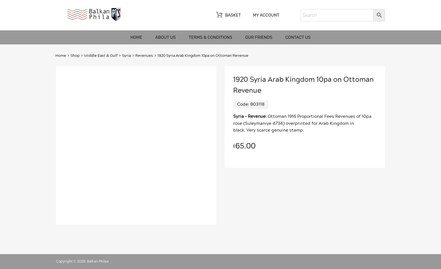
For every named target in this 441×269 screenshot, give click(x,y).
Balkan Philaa (98, 261)
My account (266, 15)
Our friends (258, 37)
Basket (228, 15)
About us (165, 37)
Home (136, 37)
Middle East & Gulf (101, 56)
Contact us (298, 37)
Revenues (144, 56)
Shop (75, 56)
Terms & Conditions (210, 37)
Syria (126, 56)
